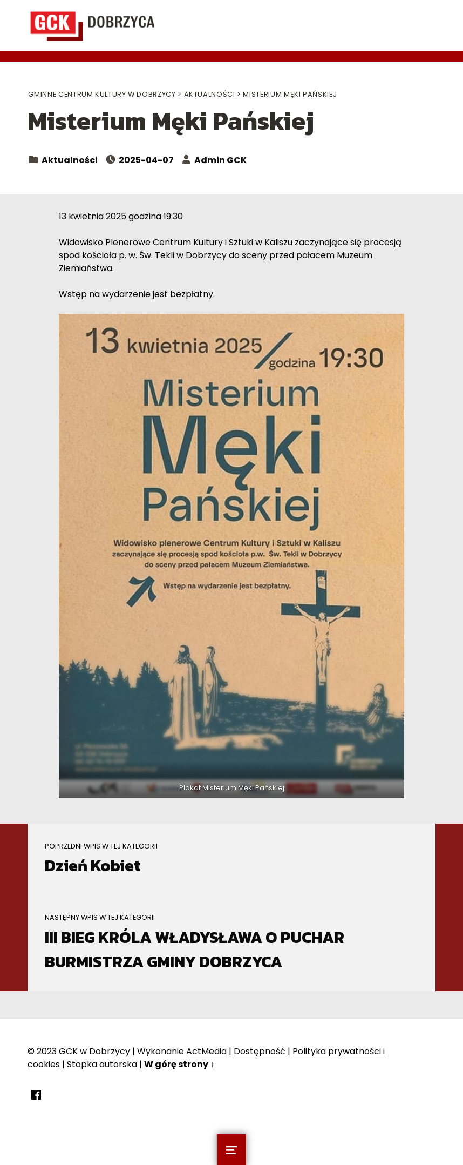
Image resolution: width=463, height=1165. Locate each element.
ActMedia (206, 1051)
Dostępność (259, 1051)
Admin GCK (220, 160)
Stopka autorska (102, 1064)
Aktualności (70, 160)
